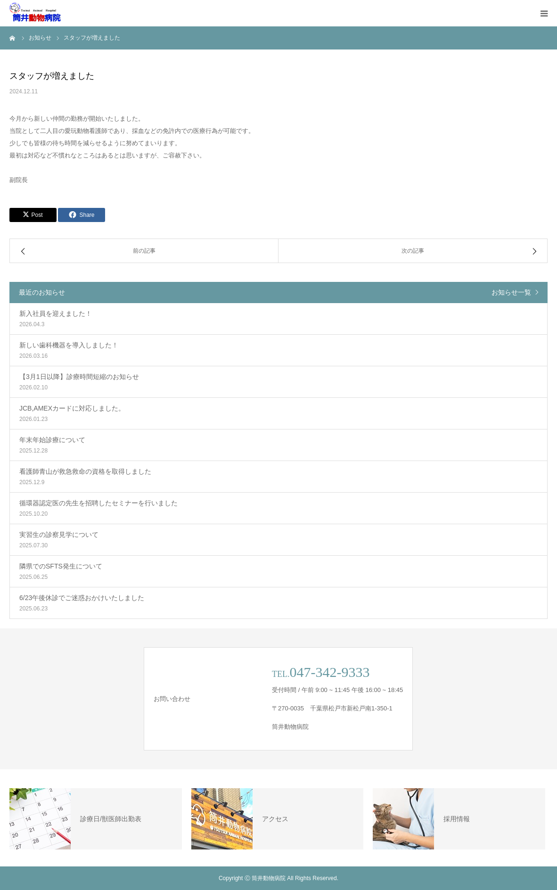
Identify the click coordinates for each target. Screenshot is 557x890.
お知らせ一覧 (511, 292)
